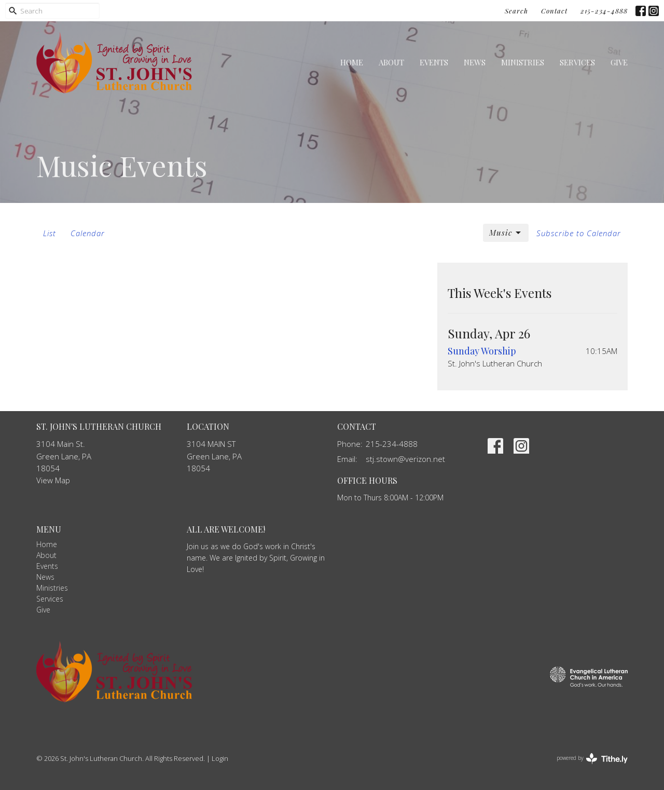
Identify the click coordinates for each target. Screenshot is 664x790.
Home (351, 62)
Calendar (88, 233)
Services (577, 62)
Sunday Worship (482, 351)
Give (619, 62)
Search (516, 10)
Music (505, 232)
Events (434, 62)
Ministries (522, 62)
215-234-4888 (604, 10)
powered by (592, 759)
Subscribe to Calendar (578, 233)
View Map (53, 480)
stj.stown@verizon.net (405, 459)
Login (220, 758)
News (475, 62)
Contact (554, 10)
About (391, 62)
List (49, 233)
